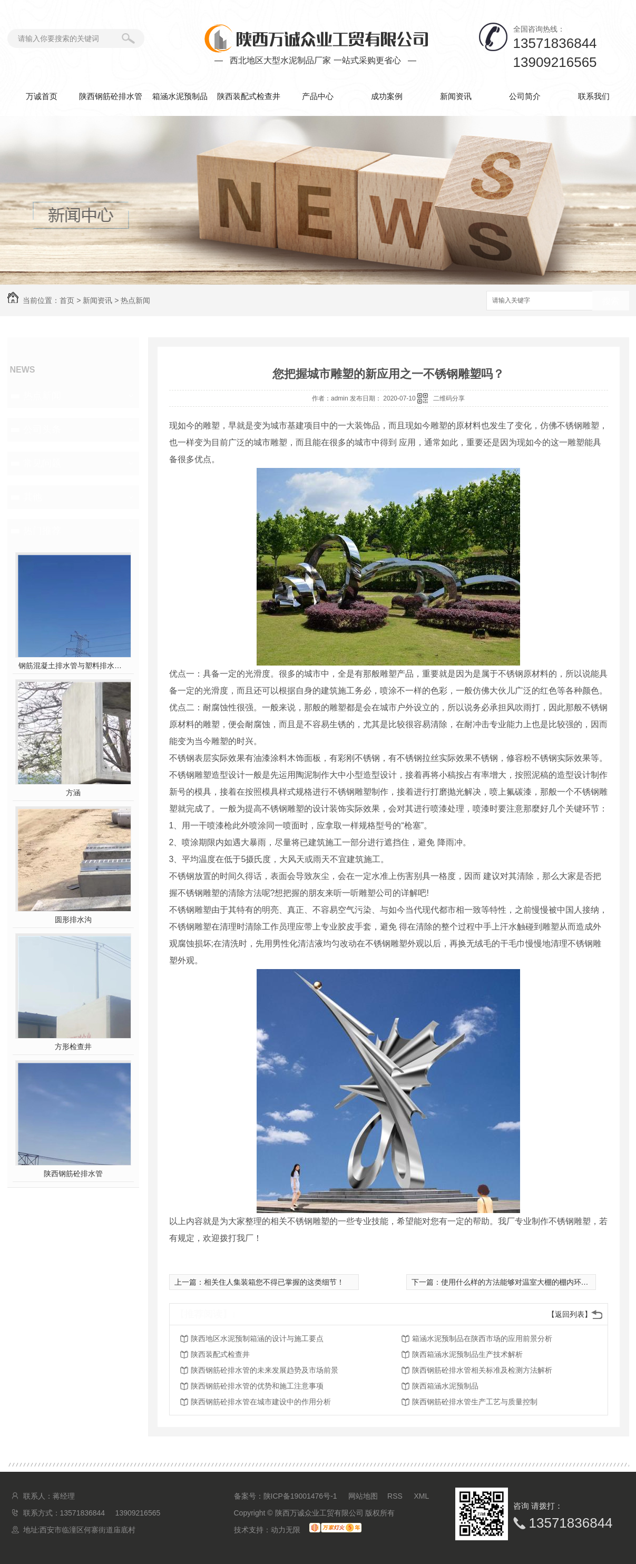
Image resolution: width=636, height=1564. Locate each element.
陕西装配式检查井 (248, 96)
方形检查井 (73, 1046)
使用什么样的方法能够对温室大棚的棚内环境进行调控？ (533, 1282)
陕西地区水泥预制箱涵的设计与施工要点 (257, 1338)
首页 (67, 300)
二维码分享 (449, 398)
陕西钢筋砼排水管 (110, 96)
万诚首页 (41, 96)
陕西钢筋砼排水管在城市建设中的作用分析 (261, 1401)
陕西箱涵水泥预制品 (445, 1386)
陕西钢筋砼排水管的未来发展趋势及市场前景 (264, 1370)
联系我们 (594, 96)
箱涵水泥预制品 (180, 96)
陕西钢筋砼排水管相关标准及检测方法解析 (482, 1370)
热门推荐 (42, 530)
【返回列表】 (569, 1314)
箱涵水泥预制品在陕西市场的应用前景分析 (482, 1338)
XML (421, 1496)
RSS (396, 1496)
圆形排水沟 (73, 919)
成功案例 (387, 96)
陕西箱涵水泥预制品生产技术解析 (467, 1354)
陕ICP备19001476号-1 (300, 1496)
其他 (32, 497)
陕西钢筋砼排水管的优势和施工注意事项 (257, 1386)
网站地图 (363, 1496)
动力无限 (285, 1530)
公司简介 (525, 96)
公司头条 (42, 429)
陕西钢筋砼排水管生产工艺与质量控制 (474, 1401)
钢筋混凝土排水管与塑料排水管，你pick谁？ (73, 665)
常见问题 (42, 463)
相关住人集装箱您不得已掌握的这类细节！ (274, 1282)
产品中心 (318, 96)
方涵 (73, 792)
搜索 (610, 301)
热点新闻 (135, 300)
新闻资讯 (456, 96)
